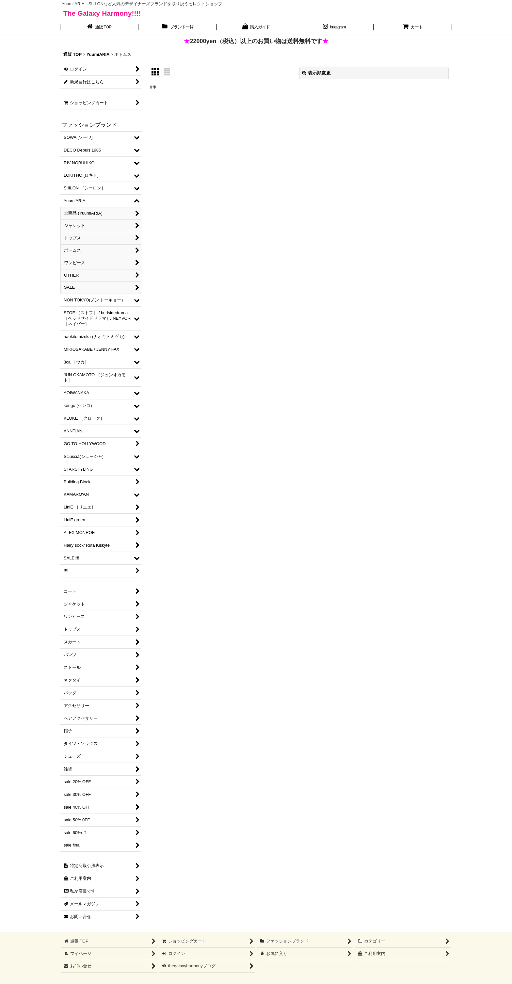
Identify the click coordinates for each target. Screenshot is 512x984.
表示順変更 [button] (316, 72)
